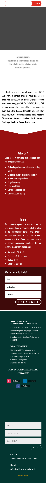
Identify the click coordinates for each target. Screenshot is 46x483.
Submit (35, 447)
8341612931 (31, 458)
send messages (28, 301)
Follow (16, 381)
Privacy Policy (23, 476)
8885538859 (16, 458)
